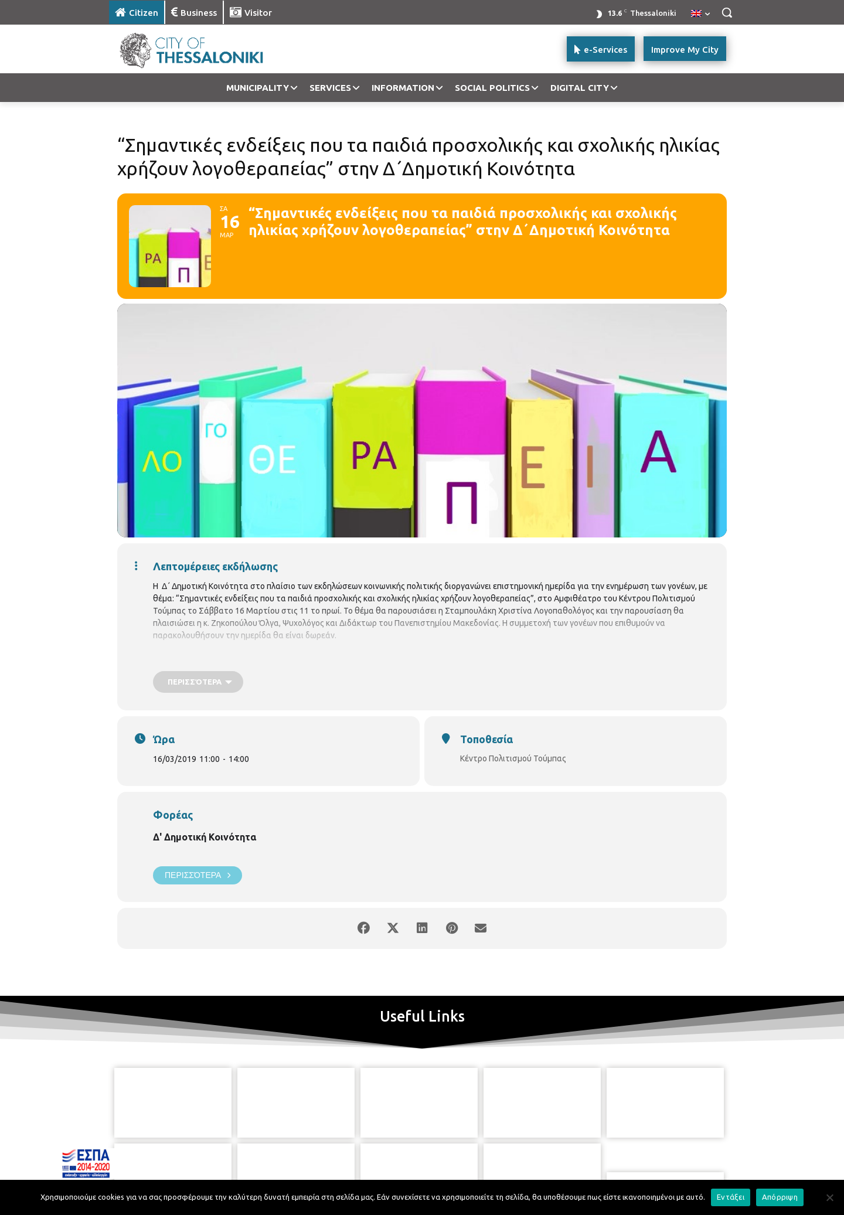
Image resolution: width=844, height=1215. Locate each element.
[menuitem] (700, 14)
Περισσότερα (197, 875)
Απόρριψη (780, 1197)
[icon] (462, 1155)
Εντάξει (730, 1197)
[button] (727, 12)
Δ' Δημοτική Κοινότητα (204, 837)
